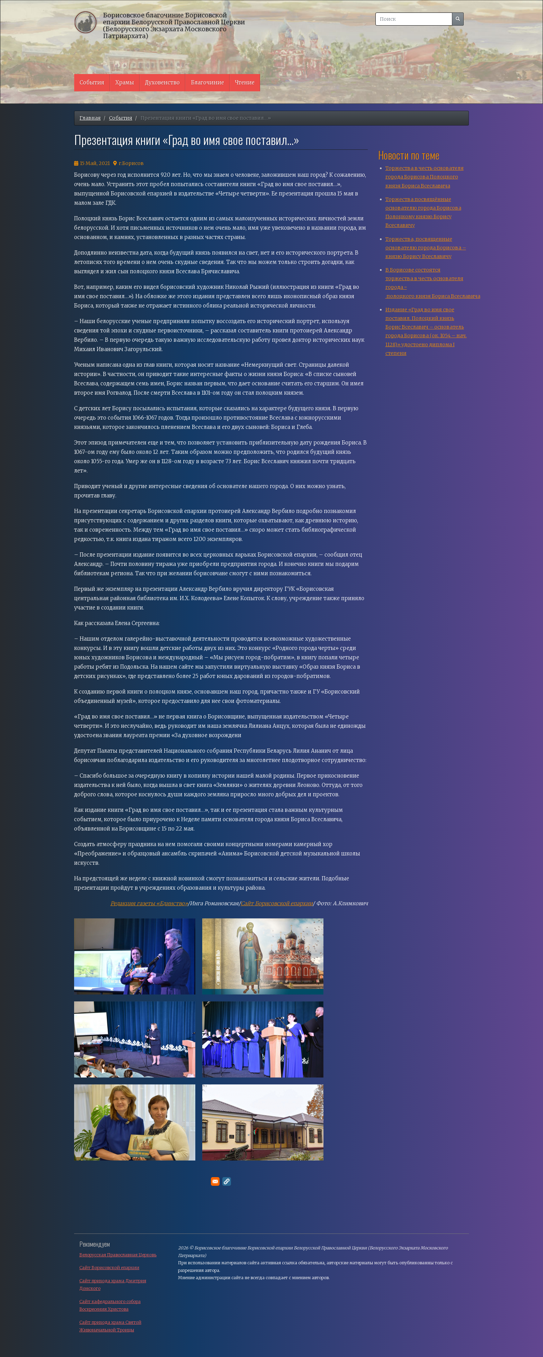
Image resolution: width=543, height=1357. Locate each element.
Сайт (248, 903)
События (92, 82)
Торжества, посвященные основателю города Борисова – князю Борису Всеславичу (425, 247)
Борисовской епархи (282, 903)
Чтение (245, 82)
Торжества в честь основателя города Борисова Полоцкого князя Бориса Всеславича (424, 177)
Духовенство (162, 82)
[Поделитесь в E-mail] (215, 1181)
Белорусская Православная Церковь (118, 1254)
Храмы (124, 82)
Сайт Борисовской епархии (109, 1267)
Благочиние (207, 82)
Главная (90, 118)
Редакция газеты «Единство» (149, 903)
